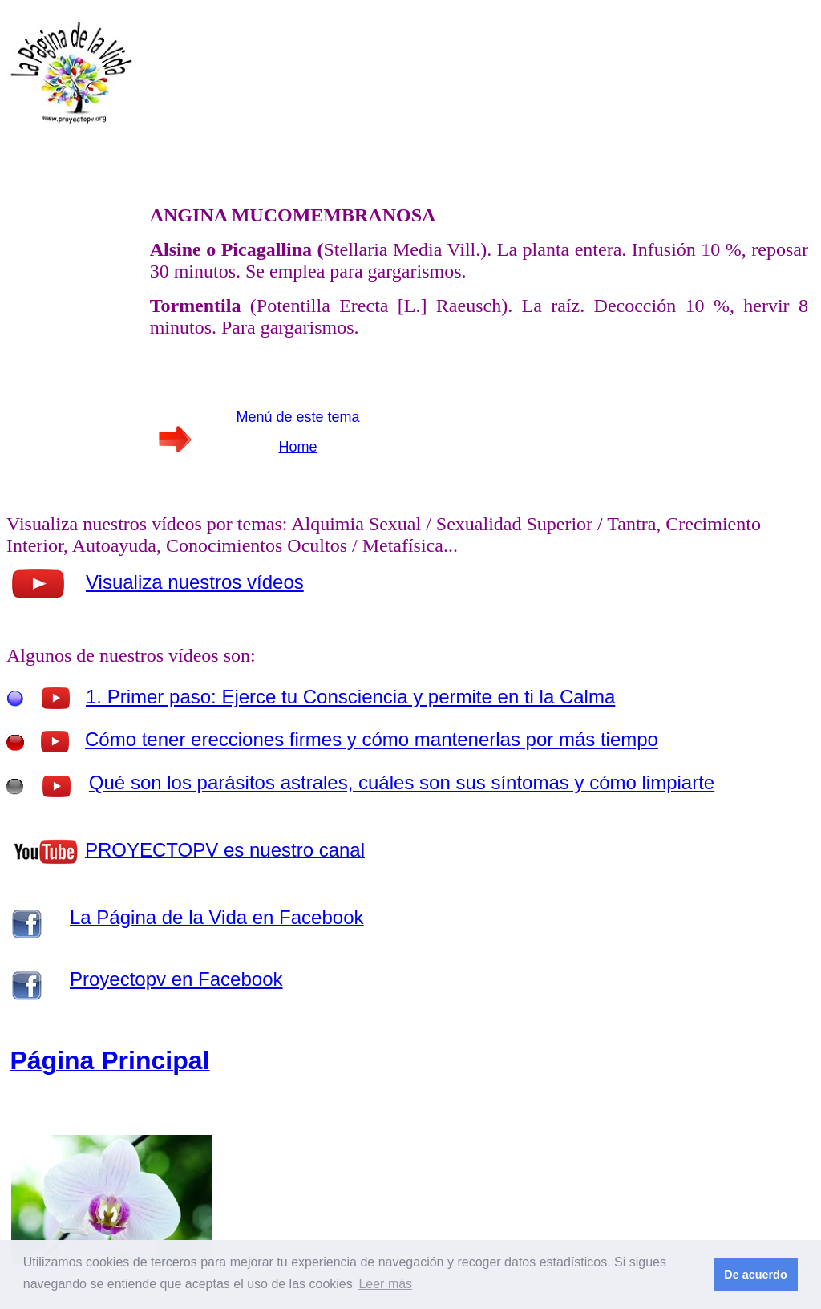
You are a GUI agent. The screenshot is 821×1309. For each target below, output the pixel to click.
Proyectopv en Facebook (176, 979)
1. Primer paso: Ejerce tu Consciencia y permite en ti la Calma (350, 696)
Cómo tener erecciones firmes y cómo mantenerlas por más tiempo (371, 739)
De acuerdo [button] (755, 1274)
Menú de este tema (297, 417)
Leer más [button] (385, 1284)
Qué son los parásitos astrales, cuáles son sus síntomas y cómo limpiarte (401, 782)
